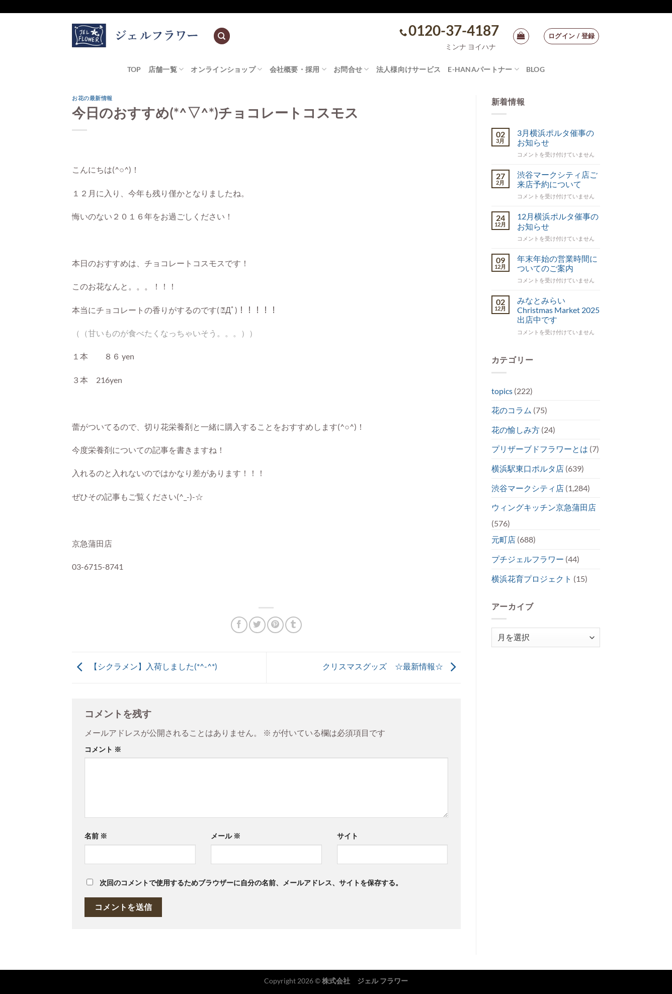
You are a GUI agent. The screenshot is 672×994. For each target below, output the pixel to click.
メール (225, 835)
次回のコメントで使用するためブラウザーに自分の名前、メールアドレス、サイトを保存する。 (251, 882)
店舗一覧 (166, 69)
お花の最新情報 (92, 98)
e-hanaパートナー (483, 69)
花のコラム (511, 410)
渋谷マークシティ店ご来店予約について (557, 179)
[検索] (222, 36)
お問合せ (351, 69)
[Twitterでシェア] (257, 625)
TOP (134, 69)
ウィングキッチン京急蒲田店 (543, 507)
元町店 (503, 539)
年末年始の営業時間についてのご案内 (557, 263)
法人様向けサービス (408, 69)
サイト (347, 835)
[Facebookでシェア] (239, 625)
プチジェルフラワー (527, 559)
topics (502, 391)
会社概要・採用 (298, 69)
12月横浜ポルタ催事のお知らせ (558, 221)
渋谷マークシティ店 (527, 488)
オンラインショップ (226, 69)
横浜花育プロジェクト (531, 578)
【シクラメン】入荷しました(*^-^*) (144, 666)
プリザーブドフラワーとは (539, 448)
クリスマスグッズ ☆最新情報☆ (391, 666)
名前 (96, 835)
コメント (103, 749)
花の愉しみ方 (515, 429)
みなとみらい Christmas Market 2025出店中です (558, 309)
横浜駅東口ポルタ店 (527, 468)
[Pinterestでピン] (275, 625)
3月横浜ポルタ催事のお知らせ (555, 137)
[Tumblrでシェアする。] (293, 625)
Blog (535, 69)
